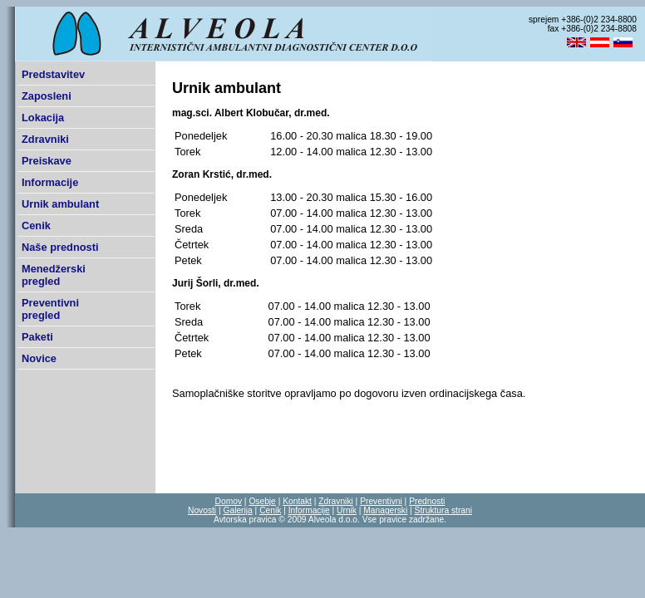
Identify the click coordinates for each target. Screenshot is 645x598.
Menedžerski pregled (54, 274)
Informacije (50, 182)
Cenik (36, 225)
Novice (39, 358)
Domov (228, 501)
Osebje (262, 501)
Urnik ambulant (60, 204)
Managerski (385, 510)
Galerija (237, 510)
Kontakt (297, 501)
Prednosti (427, 501)
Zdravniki (45, 139)
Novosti (202, 510)
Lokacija (43, 117)
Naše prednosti (60, 247)
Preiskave (46, 160)
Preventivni (381, 501)
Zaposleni (46, 96)
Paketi (37, 337)
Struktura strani (443, 510)
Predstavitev (53, 74)
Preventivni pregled (50, 309)
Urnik (347, 510)
